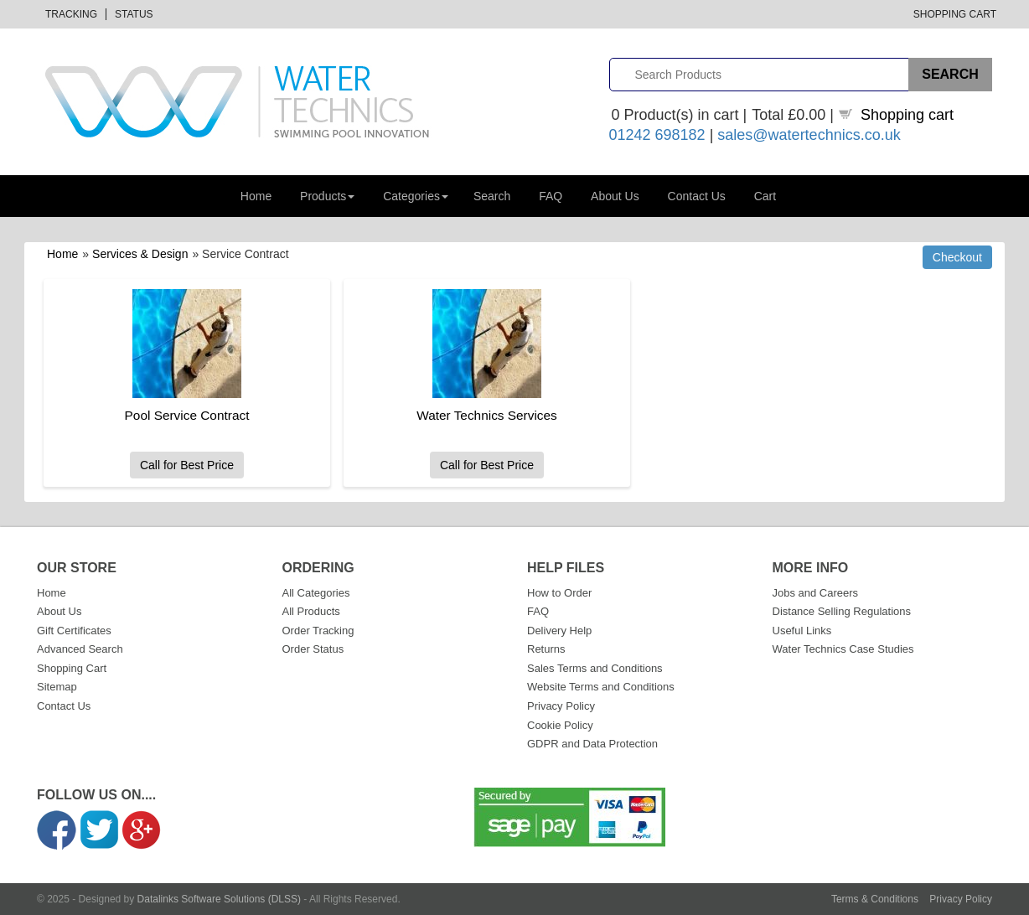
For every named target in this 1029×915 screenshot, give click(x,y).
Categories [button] (415, 196)
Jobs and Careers (816, 593)
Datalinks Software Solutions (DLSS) (219, 899)
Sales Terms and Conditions (595, 668)
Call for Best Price (187, 465)
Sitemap (57, 686)
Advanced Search (80, 649)
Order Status (313, 649)
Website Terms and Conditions (601, 686)
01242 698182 (657, 135)
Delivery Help (559, 630)
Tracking (71, 14)
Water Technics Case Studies (843, 649)
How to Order (559, 593)
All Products (311, 611)
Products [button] (327, 196)
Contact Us (697, 196)
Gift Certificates (74, 630)
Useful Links (802, 630)
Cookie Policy (560, 725)
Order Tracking (318, 630)
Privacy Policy (561, 706)
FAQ (550, 196)
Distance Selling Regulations (842, 611)
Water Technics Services (486, 415)
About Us (615, 196)
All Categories (316, 593)
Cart (765, 196)
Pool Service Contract (187, 415)
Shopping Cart (954, 14)
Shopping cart (907, 114)
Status (134, 14)
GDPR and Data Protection (592, 743)
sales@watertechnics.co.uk (808, 135)
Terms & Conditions (874, 899)
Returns (546, 649)
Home (255, 196)
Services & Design (140, 254)
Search (491, 196)
